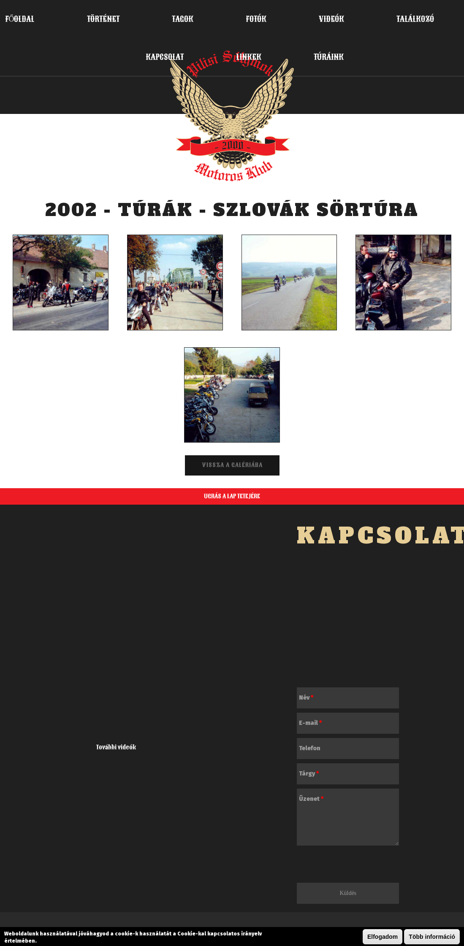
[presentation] (361, 866)
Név (306, 697)
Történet (103, 19)
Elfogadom (382, 936)
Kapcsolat (165, 57)
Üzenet (311, 799)
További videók (116, 747)
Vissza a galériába (232, 465)
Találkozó (415, 19)
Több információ (432, 936)
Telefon (309, 748)
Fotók (256, 19)
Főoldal (20, 19)
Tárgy (309, 773)
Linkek (248, 57)
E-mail (310, 723)
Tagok (182, 19)
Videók (331, 19)
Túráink (329, 57)
